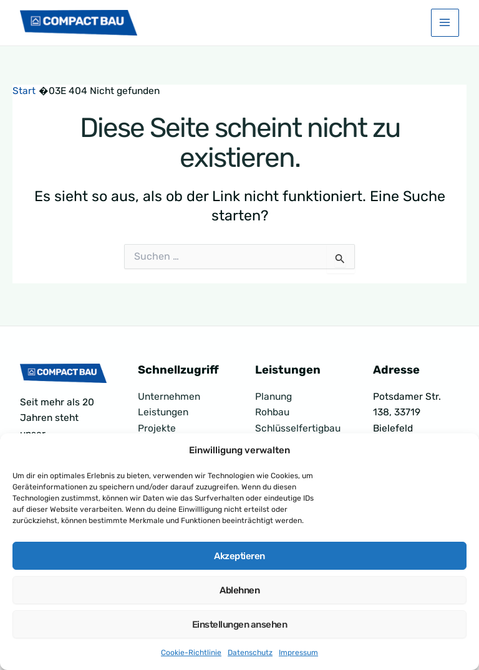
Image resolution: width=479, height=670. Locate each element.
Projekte (157, 428)
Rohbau (272, 412)
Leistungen (163, 412)
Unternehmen (169, 396)
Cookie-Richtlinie (191, 652)
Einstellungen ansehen (240, 624)
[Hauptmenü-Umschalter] (445, 24)
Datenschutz (250, 652)
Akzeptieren (239, 556)
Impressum (298, 652)
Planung (273, 396)
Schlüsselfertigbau (298, 428)
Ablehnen (239, 590)
